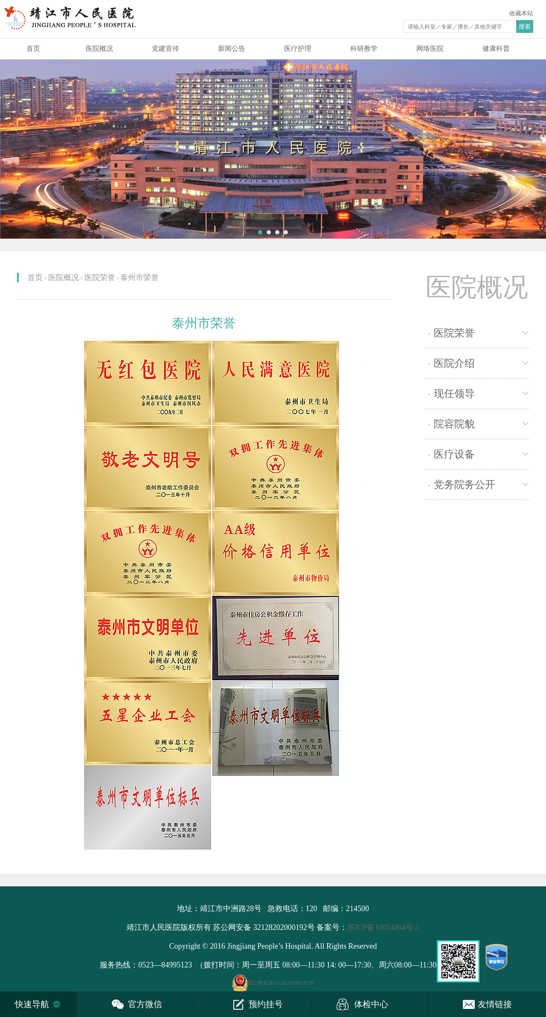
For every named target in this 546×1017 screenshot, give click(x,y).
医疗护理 (297, 48)
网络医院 (430, 48)
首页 (33, 48)
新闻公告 (231, 48)
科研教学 (364, 48)
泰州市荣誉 (139, 277)
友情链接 (495, 1004)
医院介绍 (452, 363)
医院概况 (99, 48)
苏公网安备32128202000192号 (280, 983)
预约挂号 (266, 1004)
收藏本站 (521, 13)
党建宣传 (165, 48)
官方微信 (145, 1004)
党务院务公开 (462, 484)
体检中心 (371, 1004)
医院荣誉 (99, 277)
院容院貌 (452, 424)
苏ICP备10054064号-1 (383, 927)
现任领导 (452, 393)
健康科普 (496, 48)
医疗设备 (452, 454)
